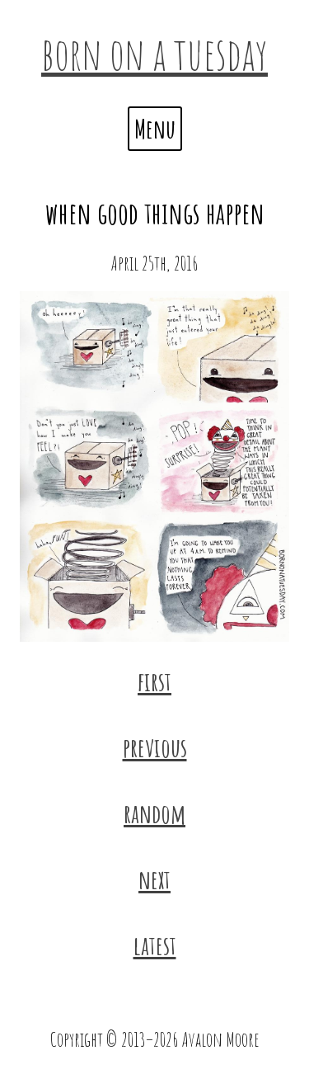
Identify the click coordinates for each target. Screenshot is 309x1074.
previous (155, 747)
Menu (155, 128)
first (154, 681)
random (154, 813)
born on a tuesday (154, 53)
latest (154, 945)
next (154, 879)
